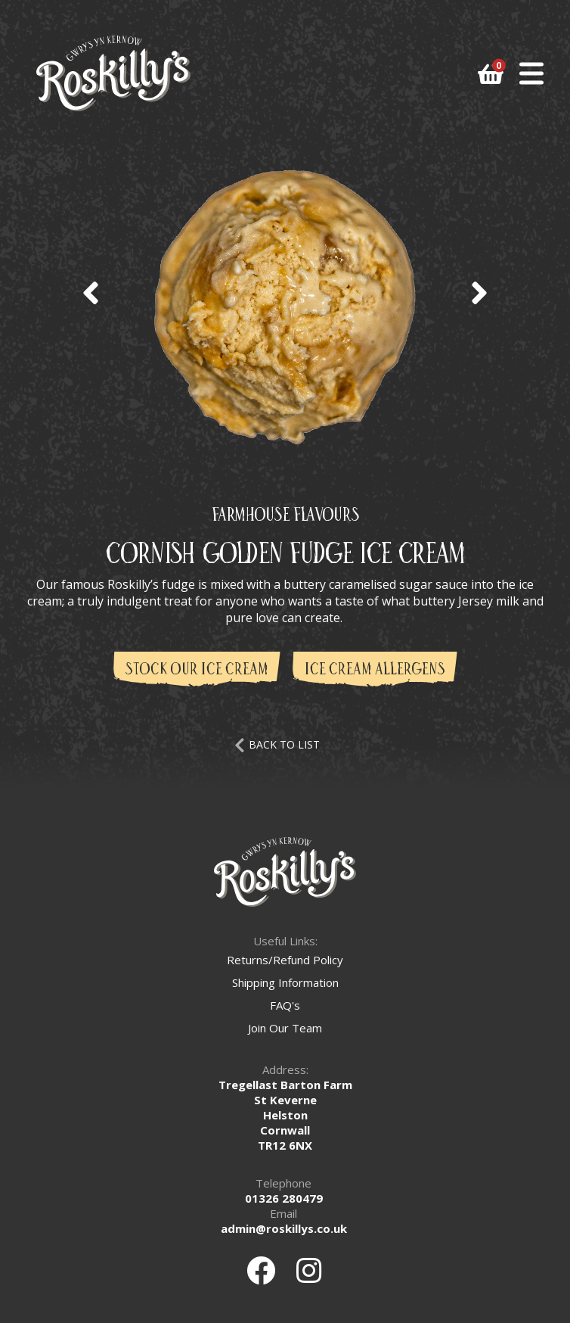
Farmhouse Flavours (285, 515)
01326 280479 (284, 1198)
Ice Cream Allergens (375, 670)
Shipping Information (285, 982)
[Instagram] (308, 1270)
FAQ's (285, 1005)
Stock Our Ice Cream (196, 670)
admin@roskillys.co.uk (284, 1228)
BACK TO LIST (277, 744)
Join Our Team (285, 1027)
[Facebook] (260, 1270)
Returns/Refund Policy (285, 959)
